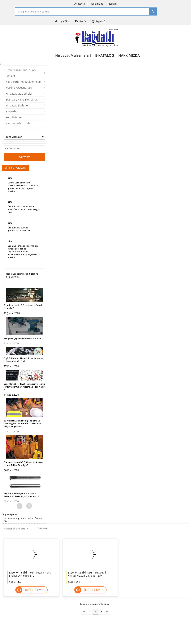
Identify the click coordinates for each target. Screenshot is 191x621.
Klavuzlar (12, 111)
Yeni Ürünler (14, 117)
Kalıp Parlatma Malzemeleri (23, 81)
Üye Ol (82, 21)
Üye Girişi (64, 21)
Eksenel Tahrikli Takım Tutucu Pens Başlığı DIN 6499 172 (30, 574)
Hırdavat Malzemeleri (73, 55)
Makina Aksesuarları (19, 87)
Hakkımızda (96, 3)
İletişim (112, 3)
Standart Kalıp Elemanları (22, 99)
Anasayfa (79, 3)
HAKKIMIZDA (129, 55)
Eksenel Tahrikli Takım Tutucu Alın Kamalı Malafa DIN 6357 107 (88, 574)
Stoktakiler (40, 528)
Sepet (100, 21)
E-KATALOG (104, 55)
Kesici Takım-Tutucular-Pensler (21, 73)
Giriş (31, 273)
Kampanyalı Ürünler (19, 123)
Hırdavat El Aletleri (18, 105)
